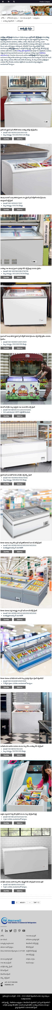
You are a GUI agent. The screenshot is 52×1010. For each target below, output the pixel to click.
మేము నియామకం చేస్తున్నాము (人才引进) (12, 951)
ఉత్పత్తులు (36, 18)
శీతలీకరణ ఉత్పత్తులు (16, 1002)
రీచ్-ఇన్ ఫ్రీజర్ (4, 970)
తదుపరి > (23, 902)
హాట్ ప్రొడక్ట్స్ (5, 1002)
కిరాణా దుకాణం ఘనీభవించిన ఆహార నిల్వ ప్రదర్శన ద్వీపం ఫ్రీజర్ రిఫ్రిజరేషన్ (21, 678)
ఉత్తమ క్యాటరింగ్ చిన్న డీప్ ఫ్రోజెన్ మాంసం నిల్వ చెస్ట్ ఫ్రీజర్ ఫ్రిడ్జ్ (18, 814)
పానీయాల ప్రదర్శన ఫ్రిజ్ (32, 939)
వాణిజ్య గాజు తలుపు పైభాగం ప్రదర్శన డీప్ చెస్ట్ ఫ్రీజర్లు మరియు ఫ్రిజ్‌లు (20, 268)
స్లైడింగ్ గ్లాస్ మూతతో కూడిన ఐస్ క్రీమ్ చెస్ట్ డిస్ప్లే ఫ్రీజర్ (16, 475)
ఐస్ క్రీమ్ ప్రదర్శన (7, 1005)
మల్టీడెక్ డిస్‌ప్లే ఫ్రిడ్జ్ (31, 951)
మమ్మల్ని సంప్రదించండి (7, 943)
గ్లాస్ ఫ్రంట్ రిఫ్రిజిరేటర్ (43, 1002)
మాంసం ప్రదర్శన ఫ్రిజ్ (6, 959)
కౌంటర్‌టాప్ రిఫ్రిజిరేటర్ (30, 1002)
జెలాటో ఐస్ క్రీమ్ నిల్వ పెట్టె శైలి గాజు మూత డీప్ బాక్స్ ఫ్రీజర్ (17, 407)
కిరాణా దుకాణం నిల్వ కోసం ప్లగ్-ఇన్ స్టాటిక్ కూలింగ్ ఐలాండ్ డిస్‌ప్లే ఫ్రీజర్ (20, 543)
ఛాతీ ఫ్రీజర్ (20, 21)
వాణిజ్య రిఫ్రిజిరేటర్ (8, 21)
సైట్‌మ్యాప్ (6, 996)
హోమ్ (3, 18)
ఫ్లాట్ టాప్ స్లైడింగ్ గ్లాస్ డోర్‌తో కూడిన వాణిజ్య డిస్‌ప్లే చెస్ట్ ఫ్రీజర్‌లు (19, 130)
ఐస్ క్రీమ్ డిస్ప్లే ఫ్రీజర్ (6, 967)
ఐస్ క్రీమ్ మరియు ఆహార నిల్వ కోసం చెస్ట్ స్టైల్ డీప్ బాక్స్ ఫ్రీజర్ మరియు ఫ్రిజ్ (21, 882)
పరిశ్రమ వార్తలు (30, 959)
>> (30, 902)
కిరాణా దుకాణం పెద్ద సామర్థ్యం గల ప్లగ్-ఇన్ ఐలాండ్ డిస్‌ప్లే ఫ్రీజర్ (18, 611)
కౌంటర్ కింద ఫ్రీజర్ (5, 974)
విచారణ (6, 139)
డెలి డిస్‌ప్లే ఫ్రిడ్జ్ (30, 955)
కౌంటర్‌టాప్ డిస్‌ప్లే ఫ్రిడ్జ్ (32, 943)
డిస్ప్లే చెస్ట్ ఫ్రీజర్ (5, 978)
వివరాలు (20, 139)
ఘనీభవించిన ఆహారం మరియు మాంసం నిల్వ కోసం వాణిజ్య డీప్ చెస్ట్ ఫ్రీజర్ (21, 746)
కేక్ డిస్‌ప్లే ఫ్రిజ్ (30, 947)
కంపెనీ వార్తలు (30, 963)
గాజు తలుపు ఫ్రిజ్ (31, 936)
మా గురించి (3, 939)
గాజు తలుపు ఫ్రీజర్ (25, 18)
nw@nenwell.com (9, 985)
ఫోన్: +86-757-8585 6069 (11, 982)
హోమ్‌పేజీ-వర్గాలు (12, 18)
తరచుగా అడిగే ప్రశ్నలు (6, 947)
